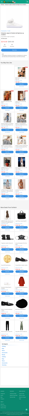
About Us (2, 404)
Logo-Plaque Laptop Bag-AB (20, 221)
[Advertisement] (7, 77)
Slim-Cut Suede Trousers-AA (6, 331)
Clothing (4, 346)
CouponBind (22, 413)
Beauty (3, 354)
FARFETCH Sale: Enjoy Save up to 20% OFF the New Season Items (7, 222)
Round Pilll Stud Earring (5, 265)
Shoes (3, 350)
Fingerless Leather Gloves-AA (7, 243)
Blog (1, 397)
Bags (3, 348)
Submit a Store (22, 395)
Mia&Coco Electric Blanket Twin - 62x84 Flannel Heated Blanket (6, 147)
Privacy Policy (3, 405)
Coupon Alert (21, 393)
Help (20, 398)
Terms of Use (3, 407)
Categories (3, 393)
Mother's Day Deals (13, 395)
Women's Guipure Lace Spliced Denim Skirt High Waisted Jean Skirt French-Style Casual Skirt (7, 125)
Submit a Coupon (22, 397)
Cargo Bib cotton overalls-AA (21, 331)
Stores (2, 395)
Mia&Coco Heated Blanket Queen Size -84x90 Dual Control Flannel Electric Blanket (21, 125)
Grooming (4, 365)
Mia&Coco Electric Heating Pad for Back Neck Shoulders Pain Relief (21, 147)
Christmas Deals (13, 393)
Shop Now (14, 50)
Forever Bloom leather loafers (21, 265)
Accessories (4, 352)
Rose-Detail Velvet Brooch (20, 309)
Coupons (2, 398)
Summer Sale (12, 397)
